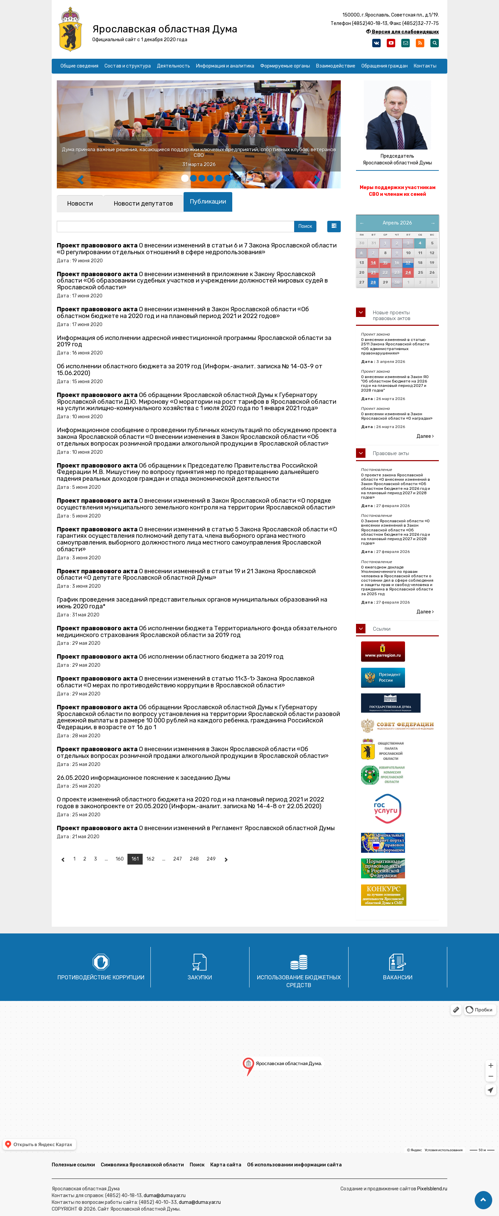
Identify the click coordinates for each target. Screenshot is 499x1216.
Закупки (200, 977)
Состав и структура (127, 66)
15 (385, 263)
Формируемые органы (285, 66)
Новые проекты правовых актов (391, 315)
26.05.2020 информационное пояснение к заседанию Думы (143, 778)
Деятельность (173, 66)
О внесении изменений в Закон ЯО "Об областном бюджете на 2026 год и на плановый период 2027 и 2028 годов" (395, 383)
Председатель (397, 156)
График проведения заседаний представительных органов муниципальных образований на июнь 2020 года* (192, 603)
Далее (425, 436)
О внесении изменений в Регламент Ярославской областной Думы (196, 828)
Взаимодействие (335, 66)
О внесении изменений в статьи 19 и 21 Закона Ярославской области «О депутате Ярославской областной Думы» (186, 574)
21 (373, 272)
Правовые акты (391, 453)
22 (385, 272)
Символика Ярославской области (142, 1165)
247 (177, 859)
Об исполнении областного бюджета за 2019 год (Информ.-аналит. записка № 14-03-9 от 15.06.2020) (190, 370)
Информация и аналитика (225, 66)
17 (408, 263)
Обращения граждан (384, 66)
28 (373, 282)
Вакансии (397, 977)
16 (397, 263)
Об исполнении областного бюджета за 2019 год (170, 656)
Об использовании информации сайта (294, 1165)
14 (373, 263)
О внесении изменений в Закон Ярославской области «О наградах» (396, 416)
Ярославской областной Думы (397, 163)
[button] (334, 226)
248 (194, 859)
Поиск (197, 1165)
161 (135, 859)
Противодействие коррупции (100, 977)
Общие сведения (79, 66)
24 (408, 272)
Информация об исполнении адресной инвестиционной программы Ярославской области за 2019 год (194, 341)
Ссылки (381, 629)
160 (120, 859)
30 (397, 282)
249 (211, 859)
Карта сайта (225, 1165)
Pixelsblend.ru (432, 1189)
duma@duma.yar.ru (165, 1195)
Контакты (425, 66)
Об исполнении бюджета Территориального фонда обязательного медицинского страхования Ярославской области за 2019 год (197, 632)
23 (397, 272)
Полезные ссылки (73, 1165)
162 (150, 859)
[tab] (80, 203)
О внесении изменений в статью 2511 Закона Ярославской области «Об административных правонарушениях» (395, 346)
